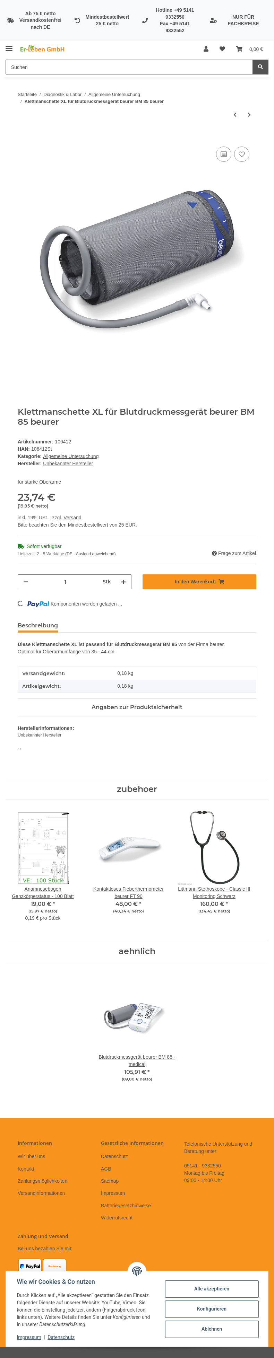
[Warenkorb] (249, 49)
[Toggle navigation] (9, 45)
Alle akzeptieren (211, 1288)
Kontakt (26, 1169)
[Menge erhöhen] (123, 582)
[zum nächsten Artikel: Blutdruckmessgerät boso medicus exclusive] (249, 114)
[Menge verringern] (25, 582)
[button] (206, 49)
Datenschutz (114, 1156)
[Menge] (65, 582)
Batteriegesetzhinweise (126, 1205)
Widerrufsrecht (116, 1217)
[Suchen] (129, 67)
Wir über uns (31, 1156)
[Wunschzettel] (222, 49)
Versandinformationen (41, 1193)
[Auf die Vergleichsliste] (223, 154)
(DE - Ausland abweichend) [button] (90, 554)
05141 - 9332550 (202, 1166)
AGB (106, 1169)
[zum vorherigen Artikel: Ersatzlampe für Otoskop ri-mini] (235, 114)
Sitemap (110, 1181)
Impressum (113, 1193)
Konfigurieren (211, 1309)
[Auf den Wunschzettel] (241, 154)
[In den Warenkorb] (23, 137)
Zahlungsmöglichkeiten (42, 1181)
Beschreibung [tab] (38, 625)
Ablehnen (211, 1329)
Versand (72, 517)
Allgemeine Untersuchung (71, 456)
